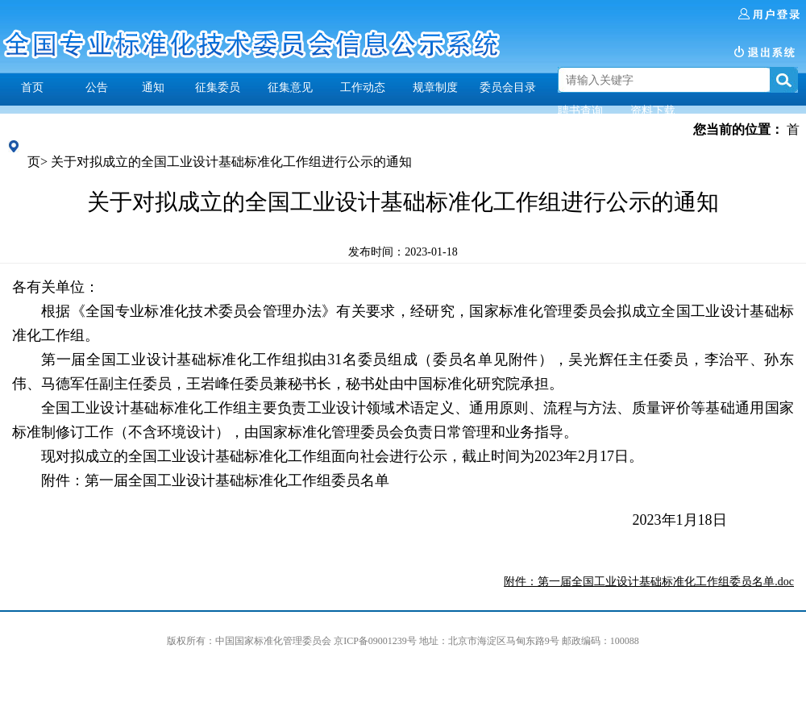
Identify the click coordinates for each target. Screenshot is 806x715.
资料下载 (652, 110)
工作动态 (362, 87)
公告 (96, 87)
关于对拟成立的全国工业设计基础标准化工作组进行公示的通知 (231, 161)
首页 (32, 87)
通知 (153, 87)
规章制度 (435, 87)
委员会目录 (508, 87)
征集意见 (290, 87)
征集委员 (217, 87)
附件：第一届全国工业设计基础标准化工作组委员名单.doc (649, 582)
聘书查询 (580, 110)
